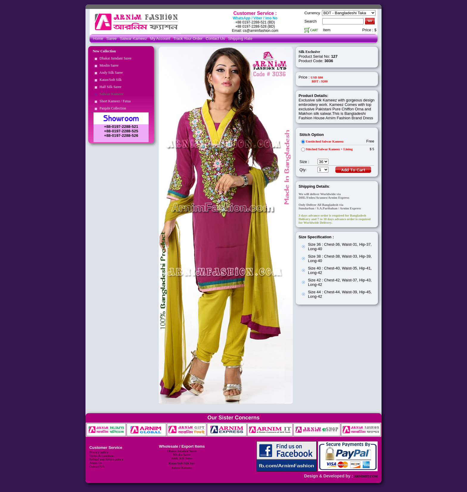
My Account (160, 38)
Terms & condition (101, 455)
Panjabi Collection (112, 108)
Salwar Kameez (133, 38)
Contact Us (216, 38)
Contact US (97, 466)
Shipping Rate (240, 38)
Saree (112, 38)
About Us (95, 463)
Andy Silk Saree (110, 72)
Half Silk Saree (109, 87)
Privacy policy (98, 452)
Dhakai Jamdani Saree (114, 58)
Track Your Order (188, 38)
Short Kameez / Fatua (114, 101)
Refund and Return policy (106, 459)
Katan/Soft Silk (110, 80)
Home (98, 38)
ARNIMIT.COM (366, 476)
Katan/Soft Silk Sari (182, 463)
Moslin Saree (108, 65)
